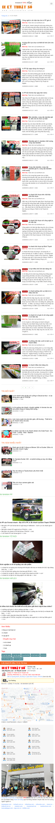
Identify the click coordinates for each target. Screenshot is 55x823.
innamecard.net (31, 806)
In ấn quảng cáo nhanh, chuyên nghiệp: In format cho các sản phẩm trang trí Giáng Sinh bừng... (32, 408)
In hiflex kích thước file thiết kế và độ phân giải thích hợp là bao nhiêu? (26, 606)
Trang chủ (4, 15)
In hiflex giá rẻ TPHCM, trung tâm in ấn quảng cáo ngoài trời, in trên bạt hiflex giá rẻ (26, 617)
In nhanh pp (7, 645)
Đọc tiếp (50, 36)
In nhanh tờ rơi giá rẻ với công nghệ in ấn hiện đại (16, 575)
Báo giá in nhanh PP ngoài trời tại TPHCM (14, 529)
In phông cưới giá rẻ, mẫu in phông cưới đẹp (15, 609)
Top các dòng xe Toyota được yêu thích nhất (28, 471)
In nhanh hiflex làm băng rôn (38, 365)
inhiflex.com (26, 808)
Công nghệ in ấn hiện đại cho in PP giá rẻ (36, 20)
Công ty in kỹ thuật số (8, 630)
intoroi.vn (49, 804)
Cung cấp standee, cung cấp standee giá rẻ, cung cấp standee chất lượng (37, 168)
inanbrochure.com (45, 806)
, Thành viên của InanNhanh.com (33, 22)
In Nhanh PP (6, 494)
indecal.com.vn (5, 806)
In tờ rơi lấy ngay (7, 659)
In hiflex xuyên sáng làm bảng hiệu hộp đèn (14, 615)
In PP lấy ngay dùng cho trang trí (33, 68)
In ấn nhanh (7, 642)
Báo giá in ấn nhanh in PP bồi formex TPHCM (15, 531)
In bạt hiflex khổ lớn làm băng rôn (40, 269)
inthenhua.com (29, 804)
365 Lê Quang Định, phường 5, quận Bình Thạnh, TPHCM (24, 676)
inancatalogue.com (7, 808)
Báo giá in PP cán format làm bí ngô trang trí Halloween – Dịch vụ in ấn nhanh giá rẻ (26, 525)
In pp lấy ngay (6, 655)
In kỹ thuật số (35, 655)
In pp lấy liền (25, 655)
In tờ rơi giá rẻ (18, 659)
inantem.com (18, 806)
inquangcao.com (6, 804)
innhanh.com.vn (18, 804)
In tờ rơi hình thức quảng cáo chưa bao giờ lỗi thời (16, 571)
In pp (5, 648)
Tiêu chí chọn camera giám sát (23, 482)
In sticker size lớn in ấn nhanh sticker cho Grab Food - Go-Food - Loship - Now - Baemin (33, 431)
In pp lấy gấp (16, 655)
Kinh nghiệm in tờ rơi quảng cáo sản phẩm (15, 564)
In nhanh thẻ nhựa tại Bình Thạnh (40, 246)
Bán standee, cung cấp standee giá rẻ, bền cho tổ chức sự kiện (41, 118)
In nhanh (4, 633)
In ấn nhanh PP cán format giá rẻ (11, 533)
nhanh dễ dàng (18, 799)
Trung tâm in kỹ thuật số (8, 797)
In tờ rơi (43, 655)
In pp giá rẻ (5, 635)
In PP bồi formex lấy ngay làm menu (34, 93)
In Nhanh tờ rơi (8, 536)
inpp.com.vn (17, 808)
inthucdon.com (40, 804)
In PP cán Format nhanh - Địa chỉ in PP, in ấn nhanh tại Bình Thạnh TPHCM (27, 522)
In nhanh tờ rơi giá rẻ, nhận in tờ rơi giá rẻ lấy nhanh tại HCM (20, 573)
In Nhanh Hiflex (8, 578)
